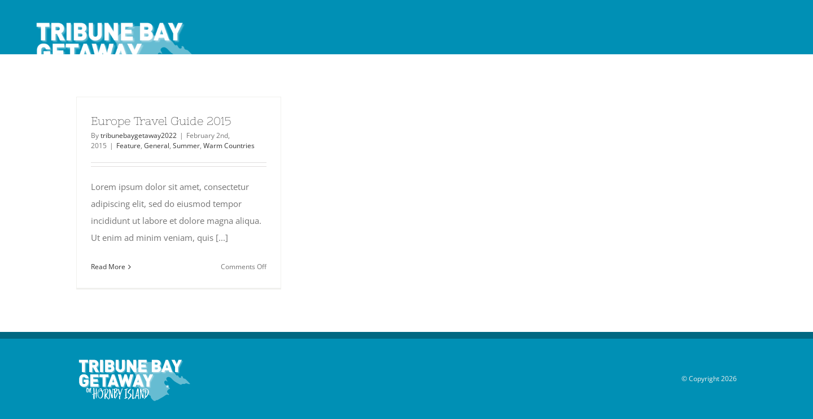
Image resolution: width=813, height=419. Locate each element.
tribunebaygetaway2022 (138, 135)
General (156, 145)
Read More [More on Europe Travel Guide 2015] (108, 266)
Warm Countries (229, 145)
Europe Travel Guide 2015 (161, 120)
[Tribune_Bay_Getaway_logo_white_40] (115, 21)
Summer (186, 145)
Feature (128, 145)
